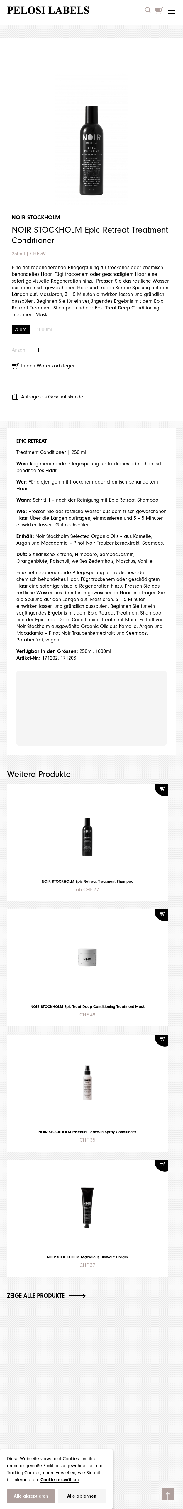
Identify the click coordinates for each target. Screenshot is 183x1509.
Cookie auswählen (59, 1479)
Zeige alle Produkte (46, 1295)
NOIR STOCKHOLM (36, 217)
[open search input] (148, 10)
